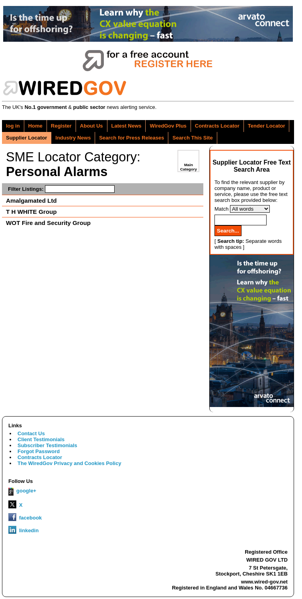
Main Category (188, 167)
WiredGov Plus (168, 126)
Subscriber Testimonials (47, 445)
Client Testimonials (41, 439)
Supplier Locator (26, 138)
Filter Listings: (61, 189)
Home (35, 126)
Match (221, 209)
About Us (91, 126)
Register (61, 126)
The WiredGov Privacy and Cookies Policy (69, 463)
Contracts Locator (217, 126)
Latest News (126, 126)
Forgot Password (39, 451)
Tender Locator (266, 126)
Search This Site (192, 138)
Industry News (73, 138)
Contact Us (31, 433)
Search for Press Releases (131, 138)
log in (13, 126)
